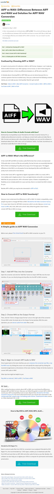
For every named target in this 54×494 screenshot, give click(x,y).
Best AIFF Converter (22, 84)
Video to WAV (12, 84)
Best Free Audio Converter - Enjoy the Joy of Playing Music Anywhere (19, 483)
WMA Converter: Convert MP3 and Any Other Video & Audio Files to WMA (20, 484)
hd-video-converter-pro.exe (10, 41)
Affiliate (25, 490)
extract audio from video (19, 322)
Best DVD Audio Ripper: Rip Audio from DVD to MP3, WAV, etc (17, 477)
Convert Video (19, 488)
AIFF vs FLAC (34, 188)
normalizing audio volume (27, 396)
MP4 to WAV (47, 84)
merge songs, (16, 396)
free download (18, 233)
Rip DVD (12, 488)
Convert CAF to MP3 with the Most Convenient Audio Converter (18, 481)
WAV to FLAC (15, 86)
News (35, 490)
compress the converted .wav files (39, 363)
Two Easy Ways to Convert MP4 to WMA (12, 480)
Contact (19, 490)
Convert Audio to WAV (35, 84)
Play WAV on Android (7, 378)
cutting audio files (6, 396)
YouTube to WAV (28, 378)
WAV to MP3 (18, 378)
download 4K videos (42, 396)
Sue (8, 24)
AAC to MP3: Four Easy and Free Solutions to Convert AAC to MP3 (18, 478)
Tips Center (6, 488)
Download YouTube (41, 488)
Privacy (30, 490)
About (48, 488)
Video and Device (29, 488)
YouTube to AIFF (5, 86)
